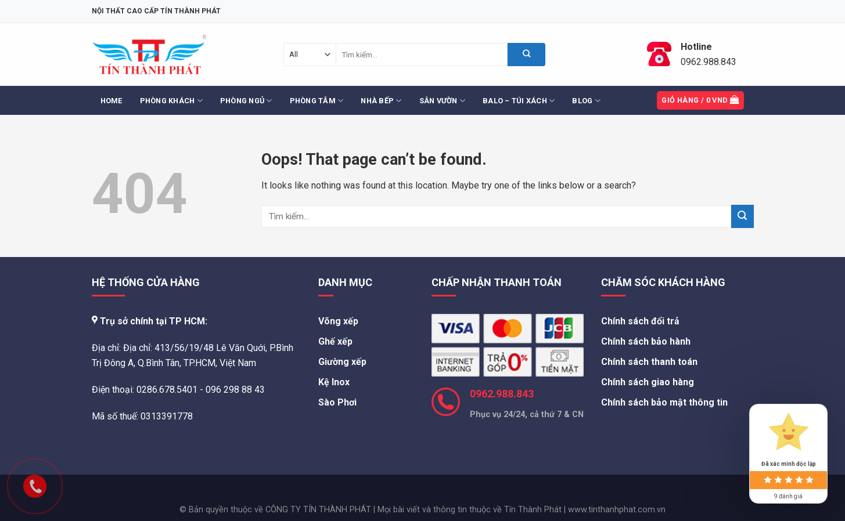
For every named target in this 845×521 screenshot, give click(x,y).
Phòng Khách (171, 100)
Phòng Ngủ (246, 100)
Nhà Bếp (381, 100)
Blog (586, 100)
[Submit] (526, 54)
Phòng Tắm (317, 100)
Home (111, 100)
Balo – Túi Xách (519, 100)
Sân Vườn (442, 100)
